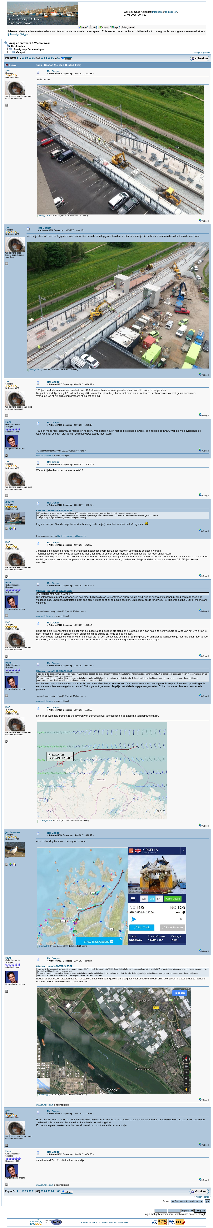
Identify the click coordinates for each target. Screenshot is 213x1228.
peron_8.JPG (33, 370)
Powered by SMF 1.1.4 (90, 1222)
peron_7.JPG (43, 215)
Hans (8, 422)
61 (33, 57)
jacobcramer (12, 832)
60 (29, 57)
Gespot (20, 52)
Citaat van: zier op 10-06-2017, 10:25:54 (54, 671)
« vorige (197, 53)
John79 (9, 502)
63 (42, 57)
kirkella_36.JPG (44, 820)
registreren (171, 11)
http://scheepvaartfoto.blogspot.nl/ (71, 536)
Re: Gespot (53, 71)
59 (26, 57)
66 (52, 57)
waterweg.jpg (43, 1095)
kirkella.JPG (43, 946)
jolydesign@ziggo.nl (19, 34)
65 (49, 57)
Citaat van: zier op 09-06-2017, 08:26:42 (54, 510)
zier (7, 70)
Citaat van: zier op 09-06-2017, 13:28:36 (54, 591)
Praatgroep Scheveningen (29, 49)
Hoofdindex (18, 46)
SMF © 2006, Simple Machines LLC (117, 1222)
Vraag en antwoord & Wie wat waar (29, 43)
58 (23, 57)
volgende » (205, 53)
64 (45, 57)
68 (58, 57)
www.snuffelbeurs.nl (44, 456)
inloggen (157, 11)
